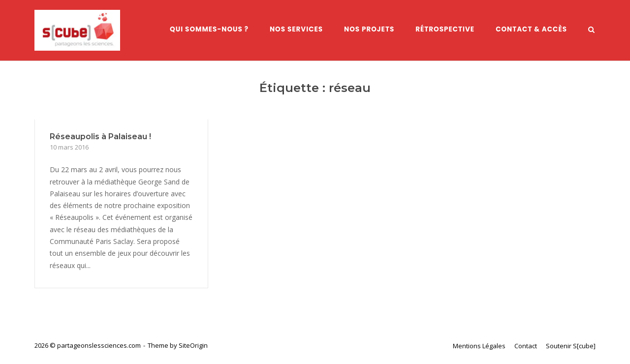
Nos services (296, 29)
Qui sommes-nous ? (209, 29)
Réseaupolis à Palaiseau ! (100, 136)
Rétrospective (444, 29)
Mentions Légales (479, 345)
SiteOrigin (193, 345)
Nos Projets (369, 29)
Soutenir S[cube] (571, 345)
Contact (525, 345)
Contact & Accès (531, 29)
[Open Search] (591, 30)
